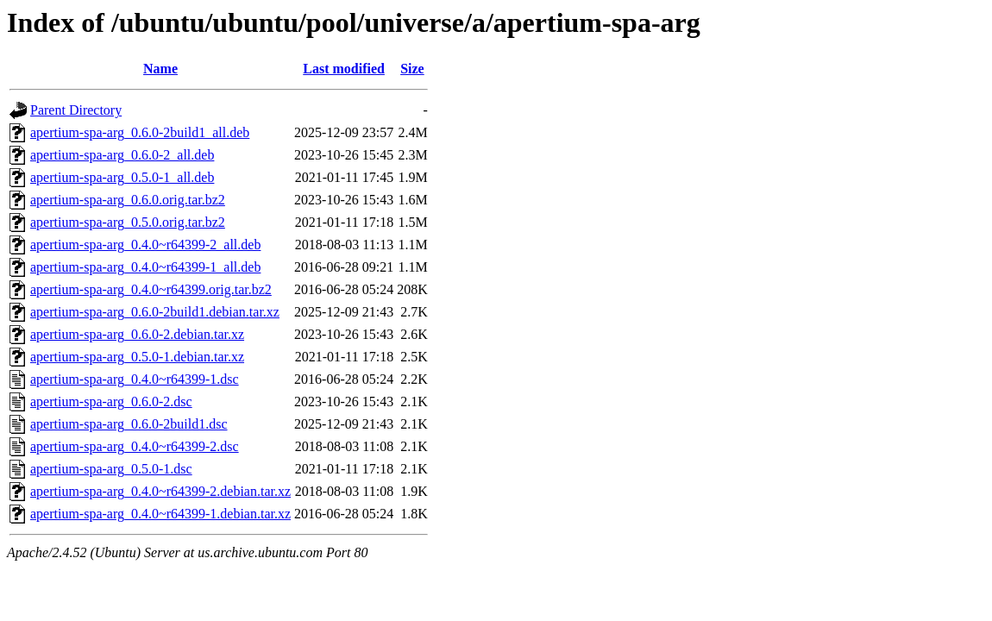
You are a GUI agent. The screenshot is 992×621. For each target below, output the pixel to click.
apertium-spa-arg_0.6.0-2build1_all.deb (139, 132)
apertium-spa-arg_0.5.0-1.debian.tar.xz (137, 356)
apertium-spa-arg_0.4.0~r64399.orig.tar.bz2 (151, 289)
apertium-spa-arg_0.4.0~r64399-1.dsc (134, 379)
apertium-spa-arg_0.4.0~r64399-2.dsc (134, 446)
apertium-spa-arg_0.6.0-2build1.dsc (129, 424)
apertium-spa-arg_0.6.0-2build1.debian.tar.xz (154, 311)
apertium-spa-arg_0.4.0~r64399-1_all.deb (145, 267)
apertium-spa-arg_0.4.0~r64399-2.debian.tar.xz (160, 491)
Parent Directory (76, 110)
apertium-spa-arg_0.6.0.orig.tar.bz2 (127, 199)
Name (160, 68)
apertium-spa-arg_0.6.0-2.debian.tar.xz (137, 334)
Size (412, 68)
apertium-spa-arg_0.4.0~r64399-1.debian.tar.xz (160, 513)
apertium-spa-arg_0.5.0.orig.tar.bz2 (127, 222)
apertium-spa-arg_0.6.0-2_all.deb (122, 154)
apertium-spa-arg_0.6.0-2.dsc (111, 401)
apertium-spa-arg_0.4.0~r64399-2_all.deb (145, 244)
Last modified (344, 68)
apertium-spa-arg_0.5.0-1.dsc (111, 468)
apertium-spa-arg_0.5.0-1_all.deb (122, 177)
